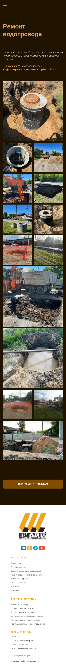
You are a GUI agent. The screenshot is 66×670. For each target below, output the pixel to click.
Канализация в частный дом (24, 612)
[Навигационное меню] (5, 4)
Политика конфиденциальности (25, 661)
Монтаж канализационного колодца (27, 616)
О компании (16, 563)
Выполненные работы (20, 579)
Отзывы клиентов (19, 583)
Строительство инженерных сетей (26, 571)
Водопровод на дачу (19, 604)
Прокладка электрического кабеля (26, 620)
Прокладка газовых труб (22, 608)
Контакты (15, 590)
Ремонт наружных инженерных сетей (27, 575)
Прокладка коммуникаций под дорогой (28, 624)
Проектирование (18, 567)
